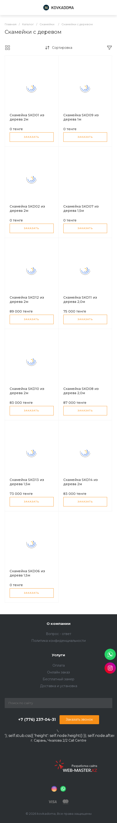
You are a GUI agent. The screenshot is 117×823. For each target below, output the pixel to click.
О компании (59, 623)
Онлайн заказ (58, 672)
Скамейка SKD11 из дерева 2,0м (80, 299)
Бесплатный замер (58, 679)
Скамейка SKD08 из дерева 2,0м (81, 391)
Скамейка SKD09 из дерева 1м (81, 117)
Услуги (58, 655)
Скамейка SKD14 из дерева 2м (80, 482)
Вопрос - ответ (58, 634)
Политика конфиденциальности (58, 641)
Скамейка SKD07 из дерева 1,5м (81, 208)
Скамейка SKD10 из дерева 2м (27, 391)
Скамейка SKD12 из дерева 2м (27, 299)
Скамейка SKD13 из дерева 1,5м (27, 482)
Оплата (58, 665)
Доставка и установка (58, 686)
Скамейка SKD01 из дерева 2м (27, 117)
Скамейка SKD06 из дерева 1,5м (27, 573)
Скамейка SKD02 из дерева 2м (27, 208)
